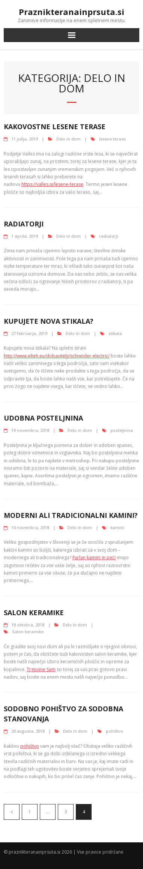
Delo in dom (68, 139)
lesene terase (112, 139)
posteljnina (121, 430)
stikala (115, 333)
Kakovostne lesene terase (54, 126)
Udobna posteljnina (43, 417)
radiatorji (108, 236)
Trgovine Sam (41, 669)
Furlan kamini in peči (94, 557)
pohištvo (114, 731)
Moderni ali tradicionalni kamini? (71, 515)
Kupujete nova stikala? (48, 321)
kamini (117, 527)
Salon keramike (34, 612)
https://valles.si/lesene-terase (52, 184)
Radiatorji (24, 223)
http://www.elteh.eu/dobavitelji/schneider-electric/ (57, 356)
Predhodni (12, 812)
